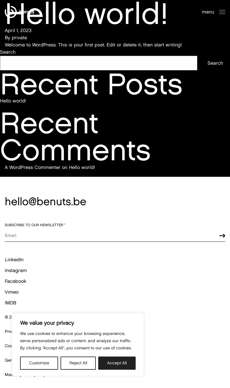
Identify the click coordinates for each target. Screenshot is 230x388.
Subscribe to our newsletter (35, 225)
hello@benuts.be (45, 201)
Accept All (117, 363)
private (19, 37)
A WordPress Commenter (32, 167)
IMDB (10, 303)
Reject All (78, 363)
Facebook (15, 281)
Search (8, 52)
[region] (78, 344)
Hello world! (13, 101)
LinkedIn (14, 259)
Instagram (16, 270)
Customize (39, 363)
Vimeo (12, 292)
